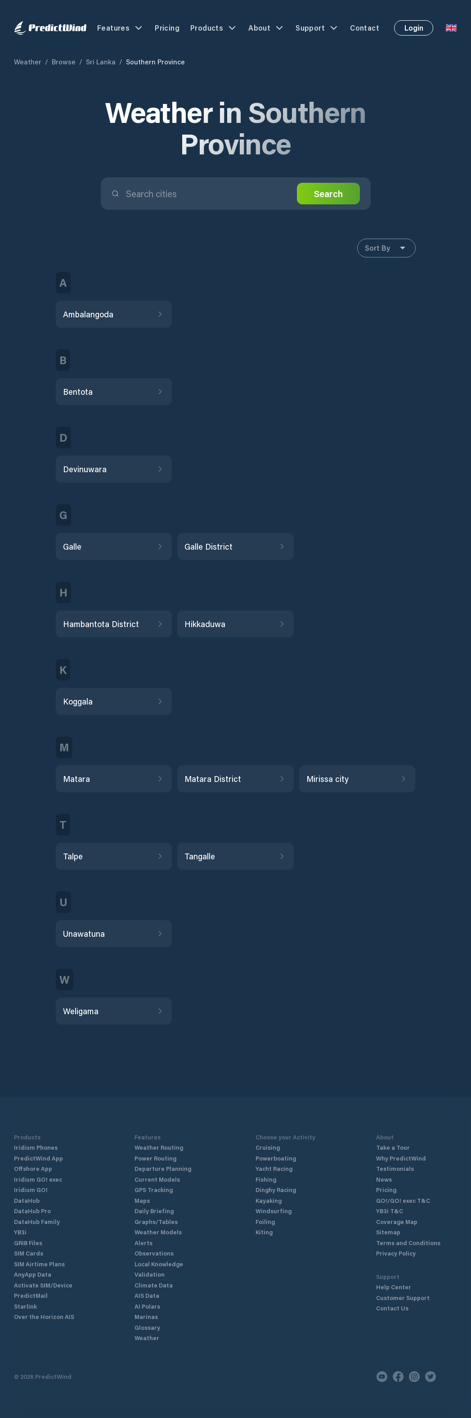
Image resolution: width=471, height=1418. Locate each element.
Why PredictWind (401, 1158)
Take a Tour (393, 1147)
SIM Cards (28, 1253)
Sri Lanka (101, 61)
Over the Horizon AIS (44, 1316)
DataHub (27, 1200)
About (266, 28)
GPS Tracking (154, 1189)
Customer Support (403, 1297)
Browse (64, 61)
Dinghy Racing (276, 1189)
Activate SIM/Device (43, 1285)
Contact (364, 27)
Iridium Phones (36, 1147)
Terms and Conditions (408, 1242)
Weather (27, 61)
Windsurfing (274, 1211)
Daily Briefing (154, 1211)
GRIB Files (28, 1242)
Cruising (268, 1147)
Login (413, 27)
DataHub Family (37, 1221)
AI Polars (147, 1306)
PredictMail (31, 1295)
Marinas (146, 1316)
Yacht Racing (274, 1168)
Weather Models (158, 1232)
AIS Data (147, 1295)
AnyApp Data (32, 1274)
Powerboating (276, 1158)
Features (120, 28)
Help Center (393, 1287)
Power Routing (155, 1158)
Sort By (386, 248)
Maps (142, 1200)
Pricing (167, 27)
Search (328, 193)
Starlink (25, 1306)
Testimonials (395, 1168)
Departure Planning (163, 1168)
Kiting (264, 1232)
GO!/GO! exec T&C (403, 1200)
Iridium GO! (31, 1189)
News (384, 1179)
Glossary (147, 1327)
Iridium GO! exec (38, 1179)
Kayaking (269, 1200)
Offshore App (33, 1168)
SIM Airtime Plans (39, 1264)
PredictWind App (38, 1158)
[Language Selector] (451, 28)
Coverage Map (396, 1221)
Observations (154, 1253)
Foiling (265, 1221)
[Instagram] (414, 1376)
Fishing (266, 1179)
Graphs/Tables (156, 1221)
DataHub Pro (32, 1211)
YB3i (20, 1232)
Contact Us (392, 1308)
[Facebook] (398, 1376)
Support (317, 28)
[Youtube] (382, 1376)
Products (214, 28)
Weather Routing (159, 1147)
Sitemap (388, 1232)
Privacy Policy (396, 1253)
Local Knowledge (159, 1264)
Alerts (144, 1242)
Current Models (157, 1179)
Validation (150, 1274)
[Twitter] (430, 1376)
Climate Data (154, 1285)
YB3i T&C (389, 1211)
